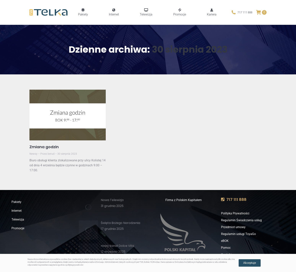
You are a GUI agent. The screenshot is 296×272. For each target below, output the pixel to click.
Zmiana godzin (44, 147)
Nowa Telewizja (112, 200)
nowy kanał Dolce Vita (117, 246)
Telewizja (17, 219)
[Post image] (88, 207)
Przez (47, 153)
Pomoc (226, 247)
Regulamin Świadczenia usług (241, 220)
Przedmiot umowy (233, 227)
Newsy (33, 153)
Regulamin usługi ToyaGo (238, 234)
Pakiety (16, 202)
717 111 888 (241, 12)
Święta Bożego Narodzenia (120, 223)
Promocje (17, 228)
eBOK (225, 241)
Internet (16, 210)
